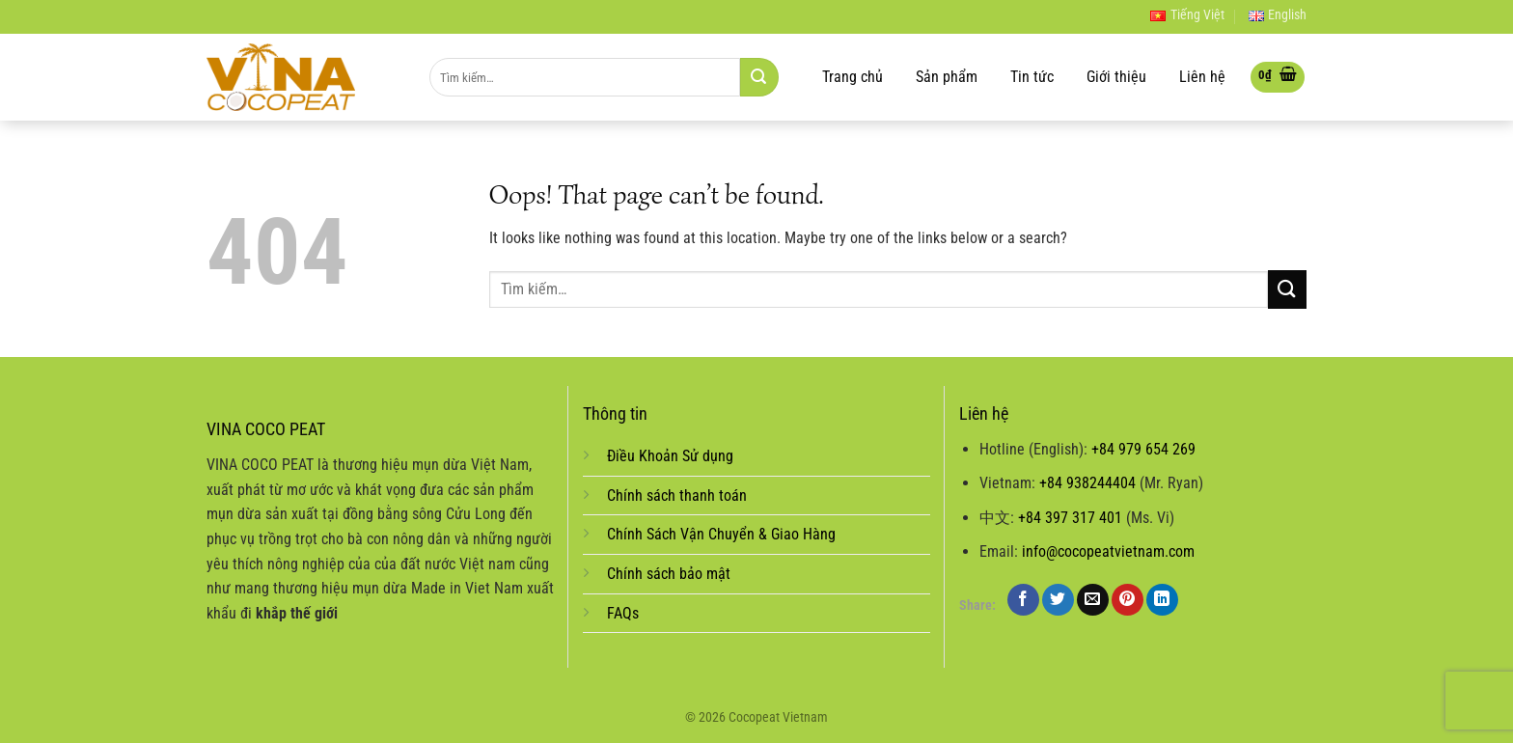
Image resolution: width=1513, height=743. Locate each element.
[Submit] (759, 77)
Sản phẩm (946, 77)
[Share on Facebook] (1023, 600)
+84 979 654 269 (1143, 449)
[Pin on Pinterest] (1127, 600)
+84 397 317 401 (1070, 518)
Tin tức (1032, 77)
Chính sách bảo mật (668, 573)
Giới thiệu (1116, 77)
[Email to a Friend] (1093, 600)
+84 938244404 (1087, 483)
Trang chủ (852, 77)
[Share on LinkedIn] (1162, 600)
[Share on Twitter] (1058, 600)
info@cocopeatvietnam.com (1108, 551)
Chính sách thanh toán (677, 495)
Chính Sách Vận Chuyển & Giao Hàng (721, 534)
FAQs (623, 613)
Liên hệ (1202, 77)
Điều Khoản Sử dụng (670, 456)
